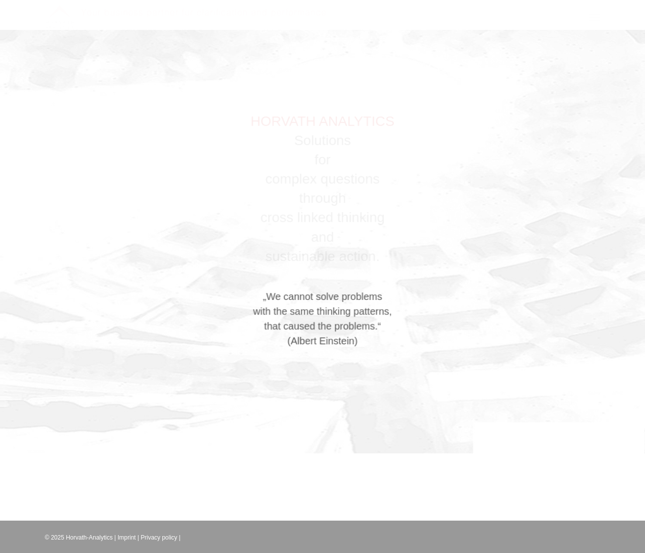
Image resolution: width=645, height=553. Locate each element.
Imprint (127, 537)
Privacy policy (159, 537)
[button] (594, 6)
